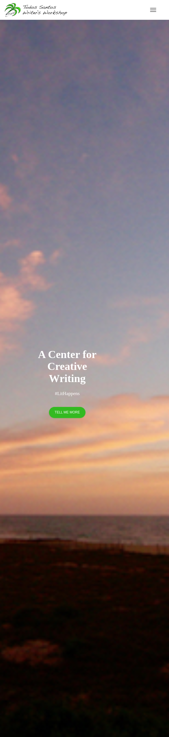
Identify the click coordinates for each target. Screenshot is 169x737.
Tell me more (67, 412)
